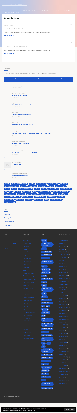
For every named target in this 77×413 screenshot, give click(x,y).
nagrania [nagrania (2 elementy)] (44, 189)
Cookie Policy (33, 410)
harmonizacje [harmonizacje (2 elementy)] (44, 187)
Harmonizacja (15, 94)
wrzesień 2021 (63, 312)
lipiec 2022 (62, 289)
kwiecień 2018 (63, 345)
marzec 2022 (62, 300)
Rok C (26, 314)
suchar (12, 25)
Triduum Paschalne (29, 317)
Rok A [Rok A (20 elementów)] (6, 197)
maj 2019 (61, 342)
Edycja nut (14, 174)
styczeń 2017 (63, 369)
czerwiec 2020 (63, 321)
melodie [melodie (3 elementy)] (14, 189)
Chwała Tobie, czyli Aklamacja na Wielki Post (25, 153)
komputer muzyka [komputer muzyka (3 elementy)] (62, 187)
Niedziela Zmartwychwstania (20, 144)
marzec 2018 (62, 348)
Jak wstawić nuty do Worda (20, 176)
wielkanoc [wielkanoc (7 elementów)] (18, 200)
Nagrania (25, 253)
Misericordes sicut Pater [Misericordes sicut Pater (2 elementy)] (26, 189)
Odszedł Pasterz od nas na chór (21, 115)
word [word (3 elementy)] (66, 200)
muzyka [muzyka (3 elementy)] (37, 189)
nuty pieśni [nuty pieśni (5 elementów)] (31, 192)
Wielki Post (23, 151)
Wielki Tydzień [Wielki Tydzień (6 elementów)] (58, 200)
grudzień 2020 (63, 318)
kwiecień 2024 (63, 247)
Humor (6, 25)
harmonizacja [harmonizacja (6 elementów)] (33, 187)
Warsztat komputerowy (22, 174)
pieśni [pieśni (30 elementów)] (47, 192)
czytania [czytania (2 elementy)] (24, 187)
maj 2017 (61, 357)
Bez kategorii (27, 244)
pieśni (23, 94)
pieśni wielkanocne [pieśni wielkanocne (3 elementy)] (28, 195)
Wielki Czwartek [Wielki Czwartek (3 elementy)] (28, 200)
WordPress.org (8, 226)
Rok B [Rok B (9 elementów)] (11, 197)
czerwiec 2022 (63, 292)
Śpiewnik (26, 269)
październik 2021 (64, 309)
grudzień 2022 (63, 274)
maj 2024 (61, 244)
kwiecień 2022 (63, 298)
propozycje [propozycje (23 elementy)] (39, 195)
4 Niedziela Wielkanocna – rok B (21, 105)
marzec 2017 (62, 363)
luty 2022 (61, 303)
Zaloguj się (7, 215)
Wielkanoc (23, 103)
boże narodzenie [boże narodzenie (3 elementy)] (54, 184)
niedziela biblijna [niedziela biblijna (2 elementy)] (54, 189)
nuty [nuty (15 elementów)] (23, 192)
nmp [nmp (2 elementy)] (19, 192)
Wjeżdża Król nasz (17, 165)
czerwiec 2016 (63, 377)
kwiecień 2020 (63, 327)
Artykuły (14, 132)
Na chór (14, 113)
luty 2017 (61, 366)
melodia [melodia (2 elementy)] (7, 189)
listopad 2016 (63, 372)
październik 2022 (64, 280)
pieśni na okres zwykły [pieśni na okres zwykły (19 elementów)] (58, 192)
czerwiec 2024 (63, 241)
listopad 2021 (63, 306)
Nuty (20, 94)
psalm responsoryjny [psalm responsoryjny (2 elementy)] (63, 195)
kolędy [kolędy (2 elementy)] (52, 187)
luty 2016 (61, 380)
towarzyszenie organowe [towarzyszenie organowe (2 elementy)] (29, 197)
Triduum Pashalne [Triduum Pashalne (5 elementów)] (44, 197)
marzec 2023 (62, 268)
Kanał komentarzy (9, 222)
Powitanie (26, 289)
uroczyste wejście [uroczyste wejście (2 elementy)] (57, 197)
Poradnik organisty (28, 277)
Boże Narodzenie (29, 302)
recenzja (25, 328)
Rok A (26, 308)
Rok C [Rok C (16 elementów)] (17, 197)
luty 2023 (61, 271)
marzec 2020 (62, 330)
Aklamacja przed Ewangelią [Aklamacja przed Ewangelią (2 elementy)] (20, 184)
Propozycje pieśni (16, 103)
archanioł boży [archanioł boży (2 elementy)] (42, 184)
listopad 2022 (63, 277)
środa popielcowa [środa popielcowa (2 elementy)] (24, 203)
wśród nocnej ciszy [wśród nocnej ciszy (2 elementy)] (10, 203)
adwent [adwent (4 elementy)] (7, 184)
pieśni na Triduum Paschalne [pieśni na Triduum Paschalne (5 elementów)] (13, 195)
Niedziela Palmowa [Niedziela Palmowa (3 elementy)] (10, 192)
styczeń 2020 (63, 336)
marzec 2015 (62, 386)
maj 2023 (61, 265)
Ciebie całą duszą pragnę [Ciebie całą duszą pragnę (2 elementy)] (12, 187)
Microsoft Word (29, 343)
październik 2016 (64, 374)
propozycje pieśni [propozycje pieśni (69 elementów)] (50, 195)
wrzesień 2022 (63, 283)
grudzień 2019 (63, 339)
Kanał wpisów (8, 219)
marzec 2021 (62, 315)
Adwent (26, 296)
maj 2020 (61, 324)
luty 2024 (61, 250)
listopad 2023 (63, 253)
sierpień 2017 (63, 351)
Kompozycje (15, 151)
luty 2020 (61, 333)
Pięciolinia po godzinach (19, 4)
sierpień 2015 (63, 383)
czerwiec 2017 (63, 354)
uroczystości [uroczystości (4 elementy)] (9, 200)
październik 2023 (64, 256)
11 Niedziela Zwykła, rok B (20, 86)
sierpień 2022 (63, 286)
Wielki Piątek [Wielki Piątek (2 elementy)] (39, 200)
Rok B (13, 84)
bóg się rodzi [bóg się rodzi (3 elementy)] (65, 184)
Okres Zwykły (28, 305)
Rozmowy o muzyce (30, 286)
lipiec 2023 (62, 262)
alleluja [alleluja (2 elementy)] (32, 184)
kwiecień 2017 (63, 360)
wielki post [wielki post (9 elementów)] (48, 200)
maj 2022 (61, 295)
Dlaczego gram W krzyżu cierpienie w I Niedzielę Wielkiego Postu (31, 134)
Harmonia (26, 247)
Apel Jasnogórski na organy (20, 96)
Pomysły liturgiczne (28, 274)
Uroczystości (28, 320)
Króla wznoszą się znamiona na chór (22, 125)
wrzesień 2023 (63, 259)
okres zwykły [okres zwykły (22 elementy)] (40, 192)
